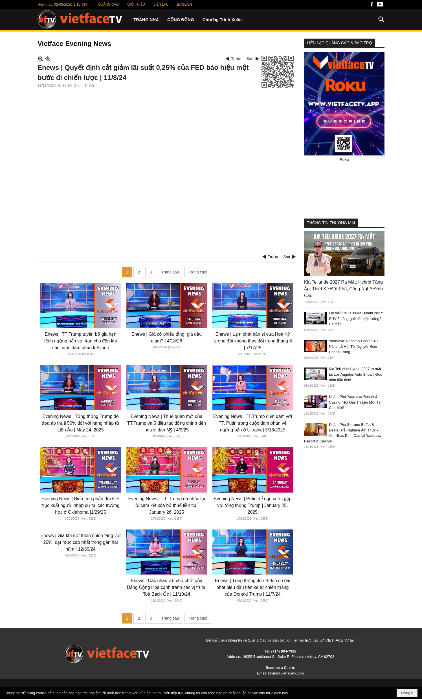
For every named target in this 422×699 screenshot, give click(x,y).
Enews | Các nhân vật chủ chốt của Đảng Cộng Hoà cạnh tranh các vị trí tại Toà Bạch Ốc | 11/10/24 (166, 587)
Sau (250, 59)
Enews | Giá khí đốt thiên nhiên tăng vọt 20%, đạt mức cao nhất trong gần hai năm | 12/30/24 (80, 542)
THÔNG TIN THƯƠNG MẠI (331, 223)
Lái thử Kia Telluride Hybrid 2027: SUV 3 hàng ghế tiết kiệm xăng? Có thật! (356, 318)
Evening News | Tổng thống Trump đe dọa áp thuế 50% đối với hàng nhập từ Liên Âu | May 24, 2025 (80, 423)
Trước (236, 59)
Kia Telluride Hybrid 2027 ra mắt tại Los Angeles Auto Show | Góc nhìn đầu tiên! (355, 374)
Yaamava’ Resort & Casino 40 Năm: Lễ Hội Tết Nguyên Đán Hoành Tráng (353, 346)
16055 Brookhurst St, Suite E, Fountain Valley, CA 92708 (288, 657)
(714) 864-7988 (283, 651)
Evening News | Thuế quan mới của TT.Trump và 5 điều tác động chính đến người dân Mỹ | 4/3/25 (166, 423)
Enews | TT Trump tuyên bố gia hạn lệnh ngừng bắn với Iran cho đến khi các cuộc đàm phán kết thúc (80, 341)
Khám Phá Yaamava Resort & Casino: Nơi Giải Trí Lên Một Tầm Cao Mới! (356, 402)
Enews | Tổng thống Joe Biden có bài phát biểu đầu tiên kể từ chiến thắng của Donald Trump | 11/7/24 (252, 587)
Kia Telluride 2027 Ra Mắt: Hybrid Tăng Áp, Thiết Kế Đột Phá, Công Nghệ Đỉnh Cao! (343, 289)
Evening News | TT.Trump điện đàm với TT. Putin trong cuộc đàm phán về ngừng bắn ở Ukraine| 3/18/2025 (252, 423)
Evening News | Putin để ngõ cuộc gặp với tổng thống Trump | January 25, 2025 (252, 505)
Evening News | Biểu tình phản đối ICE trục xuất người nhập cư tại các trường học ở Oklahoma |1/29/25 (80, 505)
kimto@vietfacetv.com (286, 673)
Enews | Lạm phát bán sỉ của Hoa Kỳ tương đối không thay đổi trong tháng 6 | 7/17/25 (252, 341)
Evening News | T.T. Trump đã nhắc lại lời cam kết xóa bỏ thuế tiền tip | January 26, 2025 (166, 505)
